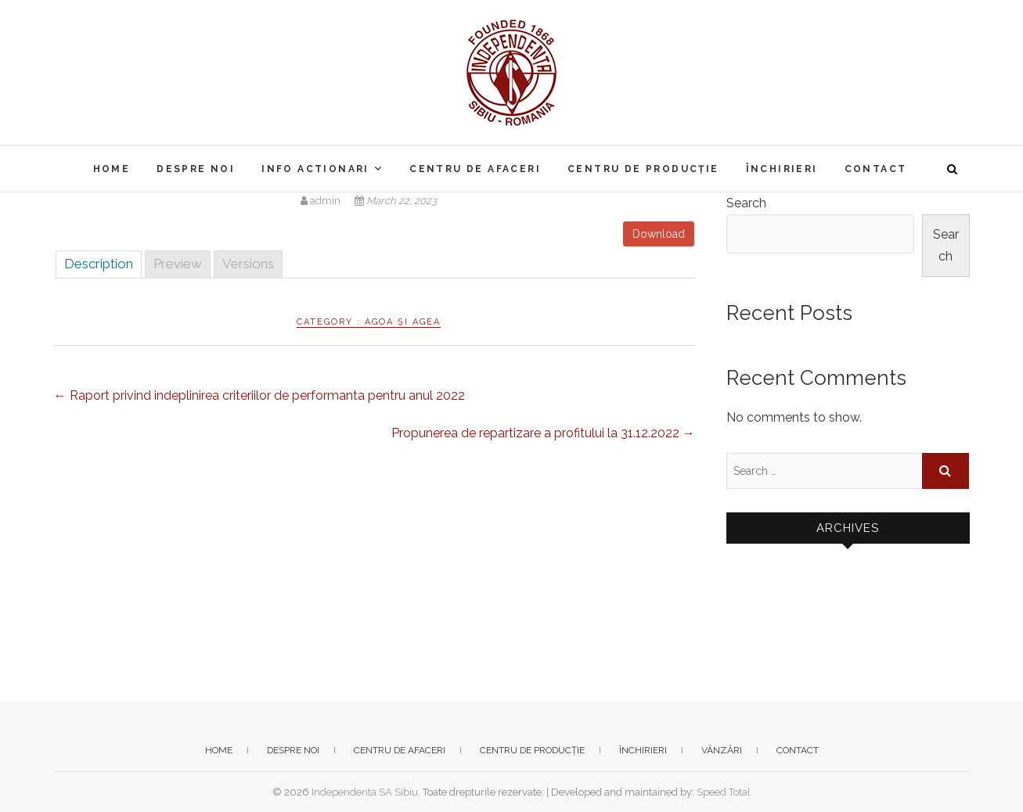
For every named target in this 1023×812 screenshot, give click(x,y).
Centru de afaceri (475, 168)
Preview (177, 263)
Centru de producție (643, 168)
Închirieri (782, 168)
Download (658, 234)
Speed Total (724, 792)
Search (746, 203)
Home (112, 168)
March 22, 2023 (396, 201)
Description (98, 263)
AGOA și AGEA (403, 322)
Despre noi (196, 168)
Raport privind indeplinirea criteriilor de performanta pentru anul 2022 (259, 395)
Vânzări (721, 750)
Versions (248, 263)
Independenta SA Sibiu (365, 792)
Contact (876, 168)
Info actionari (315, 168)
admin (322, 201)
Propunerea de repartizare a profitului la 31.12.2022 (543, 433)
